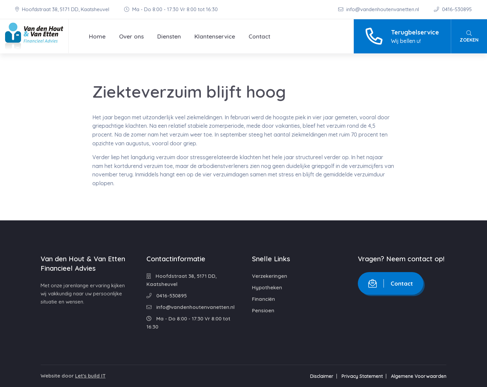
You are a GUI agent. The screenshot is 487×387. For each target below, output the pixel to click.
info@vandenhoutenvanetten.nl (379, 9)
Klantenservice (214, 36)
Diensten (169, 36)
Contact (259, 36)
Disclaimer (321, 376)
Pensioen (263, 310)
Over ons (131, 36)
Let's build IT (90, 375)
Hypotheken (267, 287)
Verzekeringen (269, 276)
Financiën (263, 299)
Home (97, 36)
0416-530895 (453, 9)
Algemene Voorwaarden (418, 376)
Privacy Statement (362, 376)
